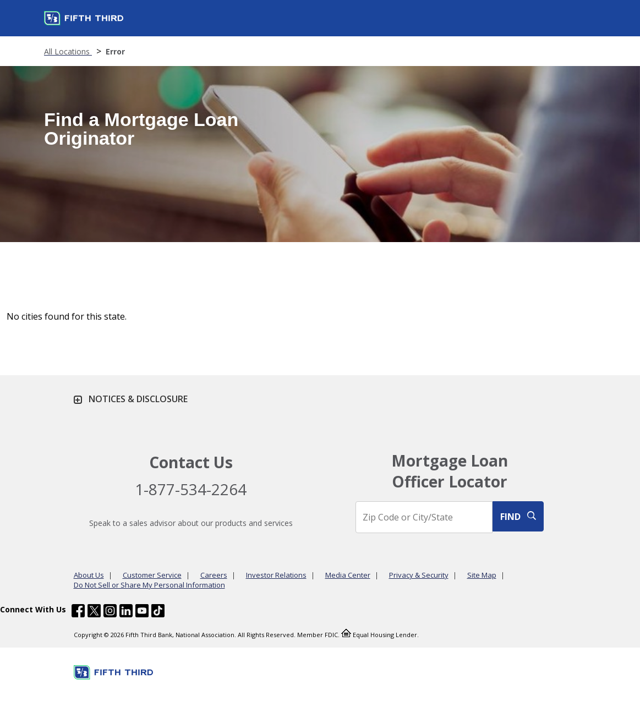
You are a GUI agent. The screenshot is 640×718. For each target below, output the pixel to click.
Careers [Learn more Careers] (213, 575)
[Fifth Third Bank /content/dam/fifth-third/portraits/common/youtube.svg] (142, 612)
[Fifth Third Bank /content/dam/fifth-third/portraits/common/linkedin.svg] (126, 612)
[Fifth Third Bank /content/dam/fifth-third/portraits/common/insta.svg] (110, 612)
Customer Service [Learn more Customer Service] (152, 575)
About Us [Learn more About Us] (89, 575)
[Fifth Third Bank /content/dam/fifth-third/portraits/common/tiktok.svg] (158, 612)
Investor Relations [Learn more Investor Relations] (276, 575)
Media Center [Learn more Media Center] (347, 575)
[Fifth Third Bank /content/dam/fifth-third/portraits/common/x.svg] (94, 612)
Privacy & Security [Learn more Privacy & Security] (418, 575)
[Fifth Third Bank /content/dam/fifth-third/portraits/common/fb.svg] (78, 612)
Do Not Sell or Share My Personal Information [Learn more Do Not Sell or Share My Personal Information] (149, 585)
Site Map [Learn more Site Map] (481, 575)
